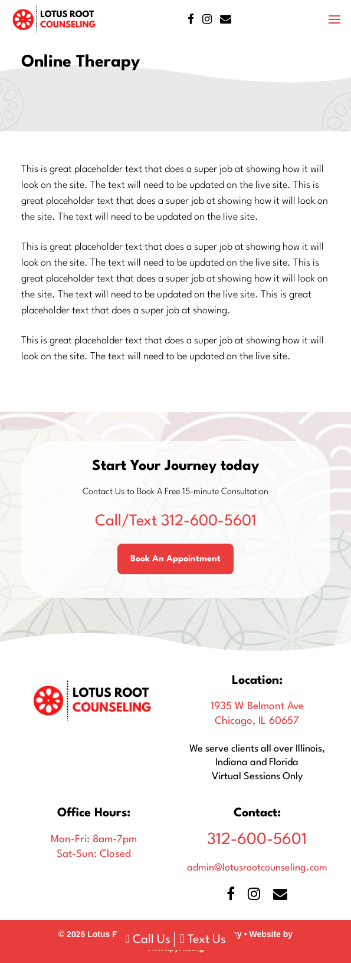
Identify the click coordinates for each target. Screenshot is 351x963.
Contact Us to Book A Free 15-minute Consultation (175, 492)
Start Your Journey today (175, 466)
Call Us (147, 940)
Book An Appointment (175, 559)
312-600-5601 (176, 521)
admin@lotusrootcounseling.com (257, 868)
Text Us (203, 940)
